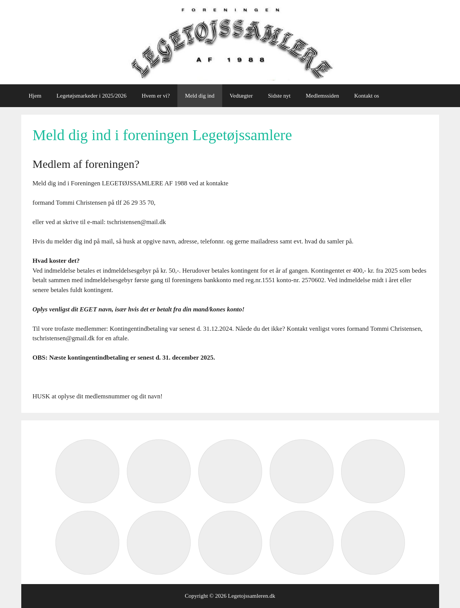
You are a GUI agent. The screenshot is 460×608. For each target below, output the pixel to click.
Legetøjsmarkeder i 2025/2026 (91, 96)
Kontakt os (366, 96)
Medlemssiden (322, 96)
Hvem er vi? (156, 96)
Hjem (35, 96)
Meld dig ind (200, 96)
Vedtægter (241, 96)
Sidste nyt (279, 96)
